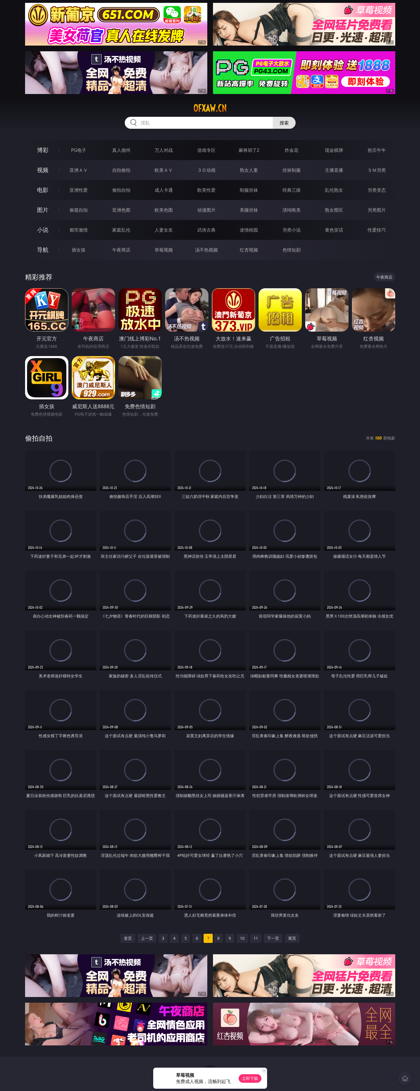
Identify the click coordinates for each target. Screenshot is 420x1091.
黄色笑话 (334, 230)
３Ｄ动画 (206, 170)
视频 (42, 170)
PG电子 (78, 150)
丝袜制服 (291, 170)
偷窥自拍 (78, 210)
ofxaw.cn (210, 108)
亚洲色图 (121, 210)
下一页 (273, 938)
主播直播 (334, 170)
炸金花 (291, 150)
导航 (42, 250)
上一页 (147, 938)
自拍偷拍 (121, 170)
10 (242, 938)
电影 (42, 190)
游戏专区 (206, 150)
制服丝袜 (249, 190)
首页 (128, 938)
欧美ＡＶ (164, 170)
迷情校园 (249, 230)
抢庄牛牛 (377, 150)
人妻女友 (164, 230)
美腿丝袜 (249, 210)
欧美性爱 (206, 190)
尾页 (292, 938)
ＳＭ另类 (377, 170)
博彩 (42, 150)
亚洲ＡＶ (78, 170)
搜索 (284, 123)
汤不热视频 (206, 250)
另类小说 (291, 230)
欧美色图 (164, 210)
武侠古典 (206, 230)
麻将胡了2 (249, 150)
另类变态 (377, 190)
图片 (42, 210)
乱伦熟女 (334, 190)
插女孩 (78, 250)
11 (255, 938)
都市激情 (78, 230)
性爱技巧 (377, 230)
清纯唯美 (291, 210)
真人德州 (121, 150)
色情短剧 (291, 250)
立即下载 (250, 1078)
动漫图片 (206, 210)
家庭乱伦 (121, 230)
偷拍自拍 (121, 190)
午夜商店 (121, 250)
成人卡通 (164, 190)
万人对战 (164, 150)
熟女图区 (334, 210)
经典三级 (291, 190)
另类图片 (377, 210)
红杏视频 (249, 250)
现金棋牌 (334, 150)
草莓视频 (164, 250)
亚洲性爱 (78, 190)
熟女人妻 (249, 170)
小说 (42, 230)
